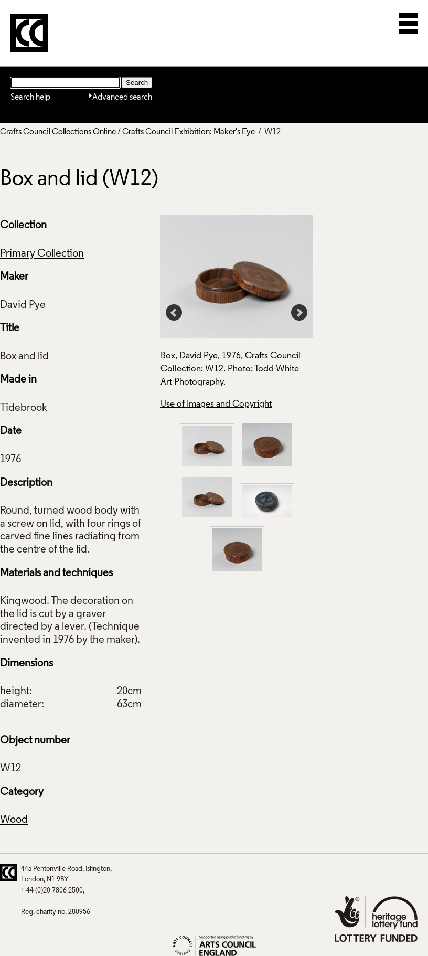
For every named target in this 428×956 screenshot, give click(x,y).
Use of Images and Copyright (216, 404)
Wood (14, 820)
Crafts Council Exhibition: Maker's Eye (188, 132)
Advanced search (122, 97)
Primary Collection (42, 254)
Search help (30, 97)
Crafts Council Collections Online (58, 132)
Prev (174, 312)
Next (299, 312)
